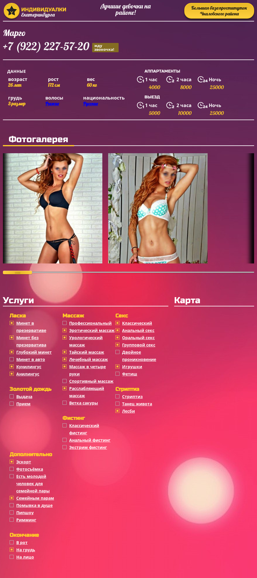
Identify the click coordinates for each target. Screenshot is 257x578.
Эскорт (23, 462)
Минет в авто (30, 359)
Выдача (24, 396)
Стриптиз (132, 396)
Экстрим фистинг (88, 447)
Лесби (128, 411)
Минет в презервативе (31, 326)
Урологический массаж (86, 341)
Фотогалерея (38, 139)
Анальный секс (138, 330)
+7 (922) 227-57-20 (61, 47)
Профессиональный (90, 323)
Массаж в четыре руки (87, 370)
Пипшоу (25, 512)
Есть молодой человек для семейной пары (33, 484)
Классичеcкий (137, 323)
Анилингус (27, 374)
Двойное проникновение (139, 355)
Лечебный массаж (88, 359)
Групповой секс (138, 345)
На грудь (25, 549)
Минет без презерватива (31, 341)
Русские (90, 103)
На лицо (25, 557)
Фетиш (129, 374)
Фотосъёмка (29, 469)
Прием (23, 404)
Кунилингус (28, 366)
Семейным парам (35, 498)
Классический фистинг (84, 429)
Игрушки (132, 366)
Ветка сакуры (83, 403)
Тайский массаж (86, 352)
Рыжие (52, 103)
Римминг (26, 520)
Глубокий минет (34, 352)
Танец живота (137, 404)
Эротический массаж (92, 330)
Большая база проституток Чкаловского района (219, 11)
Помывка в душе (34, 505)
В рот (22, 542)
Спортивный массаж (91, 381)
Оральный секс (138, 337)
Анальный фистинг (89, 440)
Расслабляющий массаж (86, 392)
